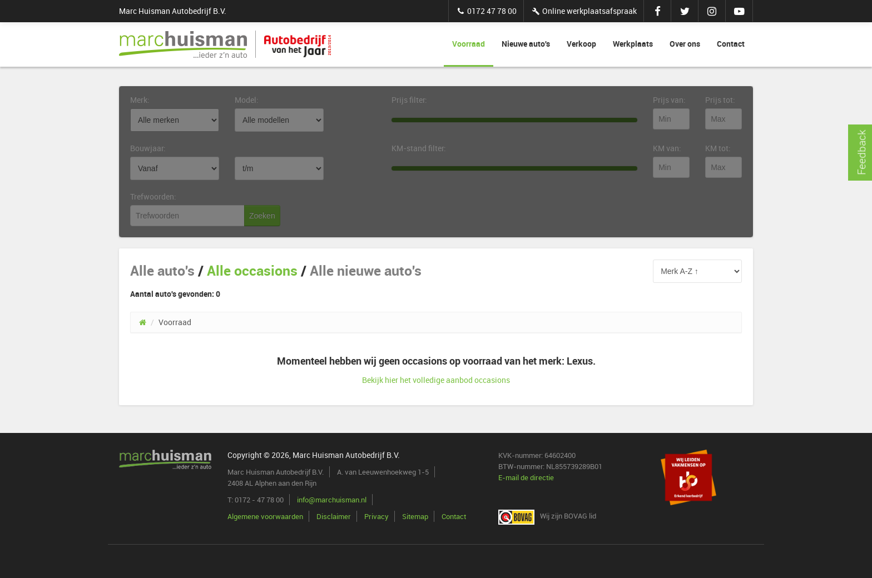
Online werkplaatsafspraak (584, 11)
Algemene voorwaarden (265, 516)
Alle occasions (252, 270)
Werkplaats (633, 43)
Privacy (376, 516)
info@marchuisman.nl (331, 500)
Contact (731, 43)
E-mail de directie (526, 477)
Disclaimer (333, 516)
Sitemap (415, 516)
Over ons (685, 43)
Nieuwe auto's (526, 43)
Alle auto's (162, 270)
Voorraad (468, 43)
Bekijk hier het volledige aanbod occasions (436, 380)
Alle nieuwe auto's (366, 270)
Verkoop (581, 43)
